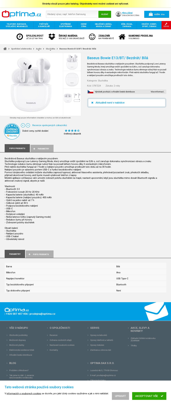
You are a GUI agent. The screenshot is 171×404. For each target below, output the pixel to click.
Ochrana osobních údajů (60, 340)
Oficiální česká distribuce (20, 355)
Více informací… (158, 92)
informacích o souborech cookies (24, 399)
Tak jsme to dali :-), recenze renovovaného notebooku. (21, 376)
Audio (38, 49)
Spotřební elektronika (21, 49)
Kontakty (54, 350)
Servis (94, 327)
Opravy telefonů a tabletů (101, 340)
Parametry (41, 149)
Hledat (104, 14)
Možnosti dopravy (17, 340)
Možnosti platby (16, 345)
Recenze (53, 335)
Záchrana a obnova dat (100, 350)
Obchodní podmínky (18, 335)
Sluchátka (50, 49)
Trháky (134, 345)
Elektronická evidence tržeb (21, 350)
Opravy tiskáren (97, 345)
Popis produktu (38, 254)
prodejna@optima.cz (106, 375)
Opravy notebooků (98, 335)
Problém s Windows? (19, 370)
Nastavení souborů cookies (62, 345)
